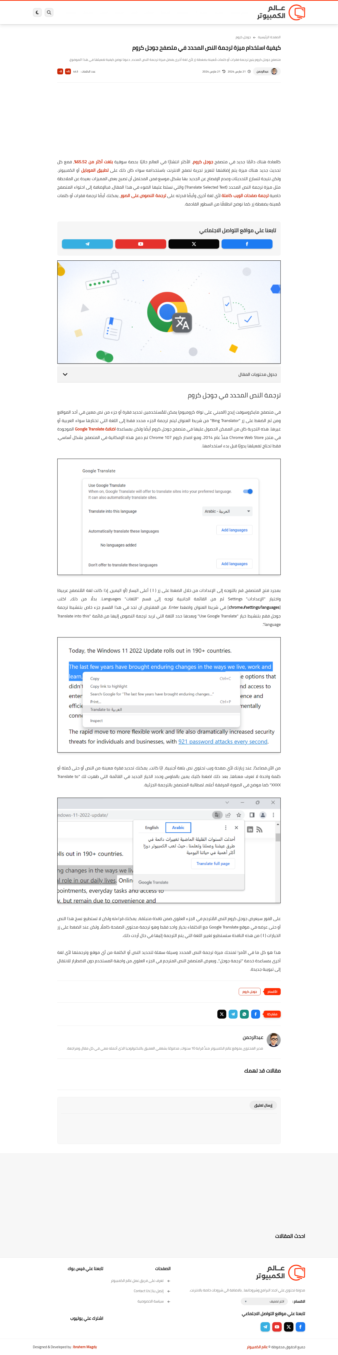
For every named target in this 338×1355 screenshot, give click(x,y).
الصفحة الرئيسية (269, 37)
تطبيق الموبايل (95, 170)
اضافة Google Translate (95, 429)
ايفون (102, 12)
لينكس (147, 12)
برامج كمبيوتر (237, 12)
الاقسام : (298, 1301)
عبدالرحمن (263, 71)
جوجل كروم (243, 37)
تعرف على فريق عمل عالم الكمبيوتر (141, 1280)
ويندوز (218, 12)
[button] (255, 1014)
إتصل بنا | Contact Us (152, 1290)
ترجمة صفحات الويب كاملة (245, 195)
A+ (68, 71)
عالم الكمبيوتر (257, 1347)
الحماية (164, 12)
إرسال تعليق (263, 1105)
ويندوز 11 (200, 12)
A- (60, 71)
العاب (133, 12)
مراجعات (87, 12)
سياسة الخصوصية (154, 1301)
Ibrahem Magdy (85, 1347)
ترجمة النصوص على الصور (143, 195)
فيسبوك (181, 12)
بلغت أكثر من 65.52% (93, 162)
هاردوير (69, 12)
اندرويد (118, 12)
